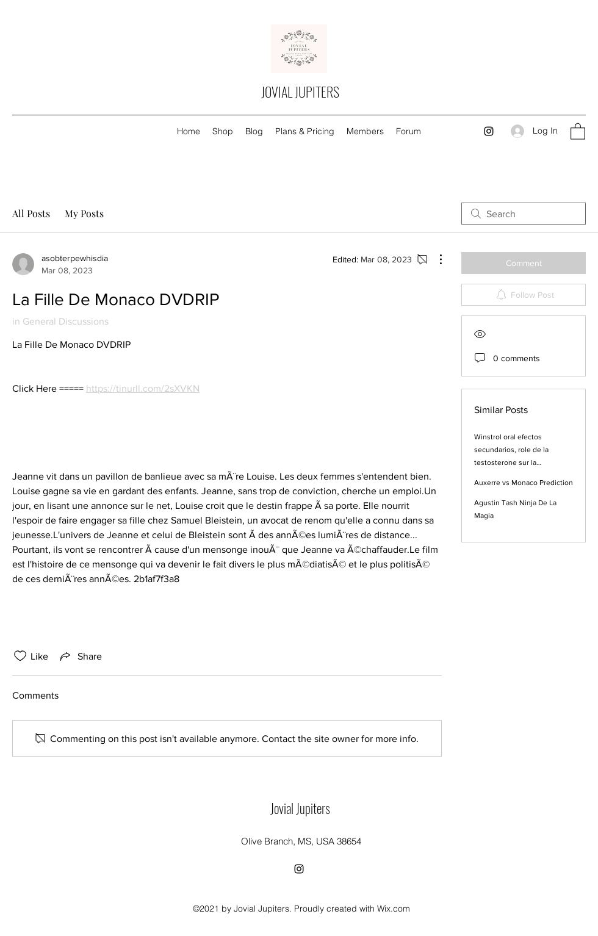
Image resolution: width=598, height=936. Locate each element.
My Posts (84, 213)
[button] (578, 131)
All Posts (31, 213)
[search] (523, 214)
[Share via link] (80, 656)
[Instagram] (489, 131)
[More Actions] (434, 259)
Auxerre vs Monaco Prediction (523, 482)
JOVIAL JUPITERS (300, 91)
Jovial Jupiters (300, 808)
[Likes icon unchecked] (20, 656)
